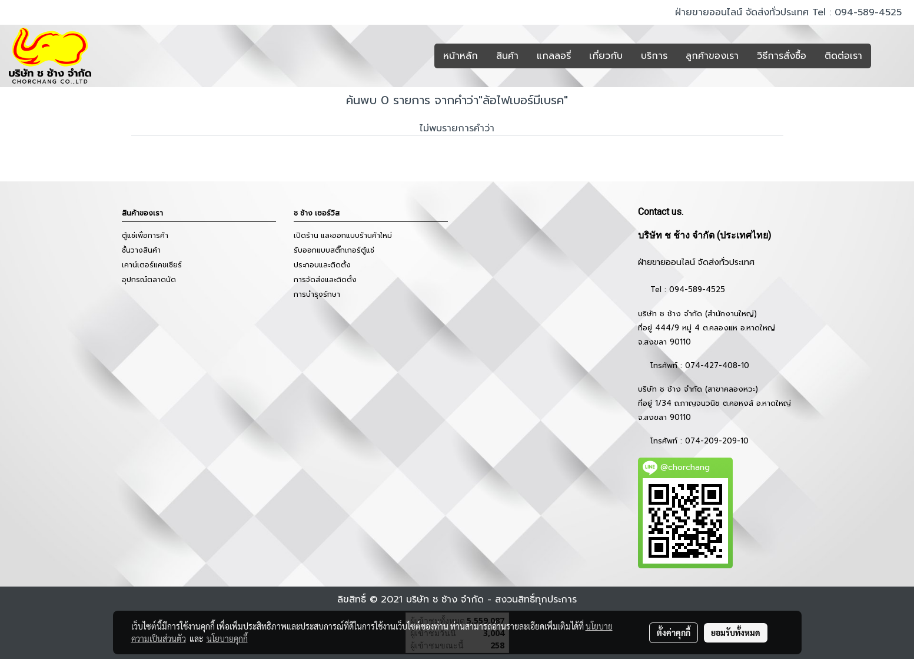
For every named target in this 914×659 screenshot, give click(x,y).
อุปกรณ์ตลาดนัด (149, 279)
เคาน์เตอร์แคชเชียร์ (152, 265)
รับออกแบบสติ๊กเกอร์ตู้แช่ (334, 250)
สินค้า (507, 56)
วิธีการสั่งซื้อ (781, 56)
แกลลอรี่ (554, 56)
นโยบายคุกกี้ (227, 638)
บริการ (654, 56)
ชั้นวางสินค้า (141, 250)
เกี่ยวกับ (606, 56)
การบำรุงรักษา (317, 294)
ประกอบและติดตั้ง (322, 265)
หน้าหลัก (460, 56)
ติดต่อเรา (843, 56)
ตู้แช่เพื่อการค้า (145, 235)
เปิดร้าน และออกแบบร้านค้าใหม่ (343, 235)
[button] (888, 56)
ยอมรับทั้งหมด (735, 632)
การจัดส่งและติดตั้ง (325, 279)
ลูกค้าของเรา (712, 56)
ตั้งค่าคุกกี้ (673, 632)
